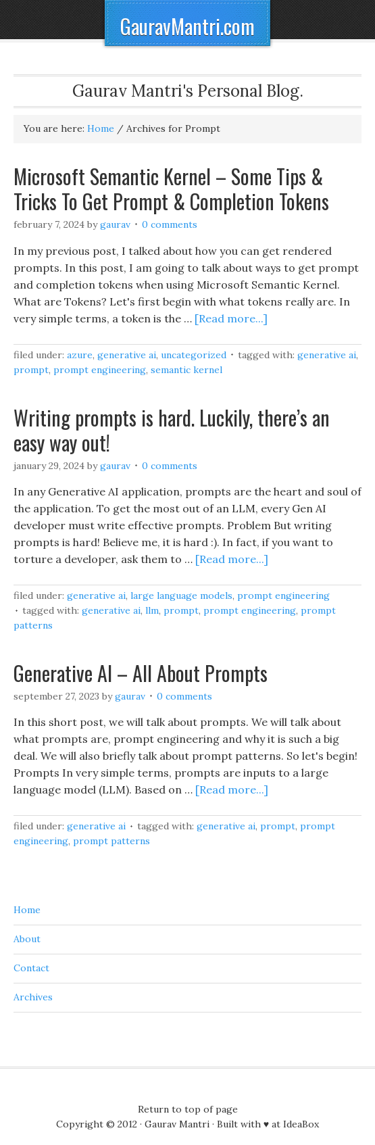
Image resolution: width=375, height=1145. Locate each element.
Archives (33, 997)
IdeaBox (301, 1124)
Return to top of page (188, 1109)
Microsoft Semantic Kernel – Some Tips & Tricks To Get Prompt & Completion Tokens (171, 189)
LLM (152, 610)
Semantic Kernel (186, 370)
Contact (31, 968)
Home (27, 910)
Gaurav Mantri (177, 1124)
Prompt (31, 370)
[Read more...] (231, 318)
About (27, 939)
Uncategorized (193, 355)
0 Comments (169, 224)
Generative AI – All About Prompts (141, 673)
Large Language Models (181, 595)
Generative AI (126, 355)
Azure (80, 355)
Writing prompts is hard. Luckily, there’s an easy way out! (172, 430)
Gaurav (115, 224)
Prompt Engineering (99, 370)
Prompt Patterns (111, 841)
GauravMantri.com (187, 26)
